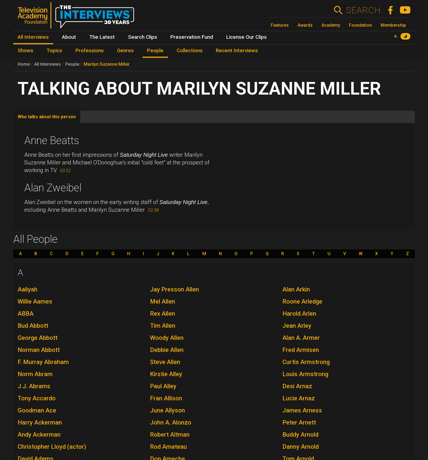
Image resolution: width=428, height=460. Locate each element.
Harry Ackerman (40, 422)
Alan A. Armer (301, 337)
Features (280, 25)
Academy (330, 25)
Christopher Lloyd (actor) (52, 446)
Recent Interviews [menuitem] (237, 51)
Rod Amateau (168, 446)
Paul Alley (163, 386)
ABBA (26, 313)
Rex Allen (162, 313)
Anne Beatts (51, 140)
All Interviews (47, 64)
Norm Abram (35, 374)
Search (363, 10)
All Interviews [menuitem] (33, 37)
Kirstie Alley (166, 374)
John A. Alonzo (170, 422)
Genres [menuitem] (125, 51)
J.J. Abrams (34, 386)
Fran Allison (166, 398)
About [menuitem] (69, 37)
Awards (305, 25)
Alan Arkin (296, 289)
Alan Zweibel (52, 188)
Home (24, 64)
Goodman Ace (37, 410)
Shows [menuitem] (25, 51)
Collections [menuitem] (190, 51)
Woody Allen (167, 337)
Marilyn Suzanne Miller (107, 64)
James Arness (302, 410)
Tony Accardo (37, 398)
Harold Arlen (299, 313)
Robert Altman (170, 434)
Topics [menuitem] (54, 51)
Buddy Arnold (300, 434)
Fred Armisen (300, 349)
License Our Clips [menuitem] (246, 37)
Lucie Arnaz (298, 398)
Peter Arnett (299, 422)
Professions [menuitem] (89, 51)
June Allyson (167, 410)
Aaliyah (27, 289)
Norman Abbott (39, 349)
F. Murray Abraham (43, 362)
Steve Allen (165, 362)
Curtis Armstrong (306, 362)
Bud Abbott (33, 325)
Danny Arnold (300, 446)
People (72, 64)
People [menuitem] (155, 51)
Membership (393, 25)
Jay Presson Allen (174, 289)
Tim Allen (162, 325)
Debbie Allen (167, 349)
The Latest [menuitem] (102, 37)
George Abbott (38, 337)
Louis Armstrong (305, 374)
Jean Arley (296, 325)
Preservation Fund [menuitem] (191, 37)
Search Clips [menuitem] (142, 37)
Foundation (360, 25)
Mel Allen (162, 301)
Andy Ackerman (39, 434)
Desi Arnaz (297, 386)
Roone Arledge (302, 301)
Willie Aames (35, 301)
